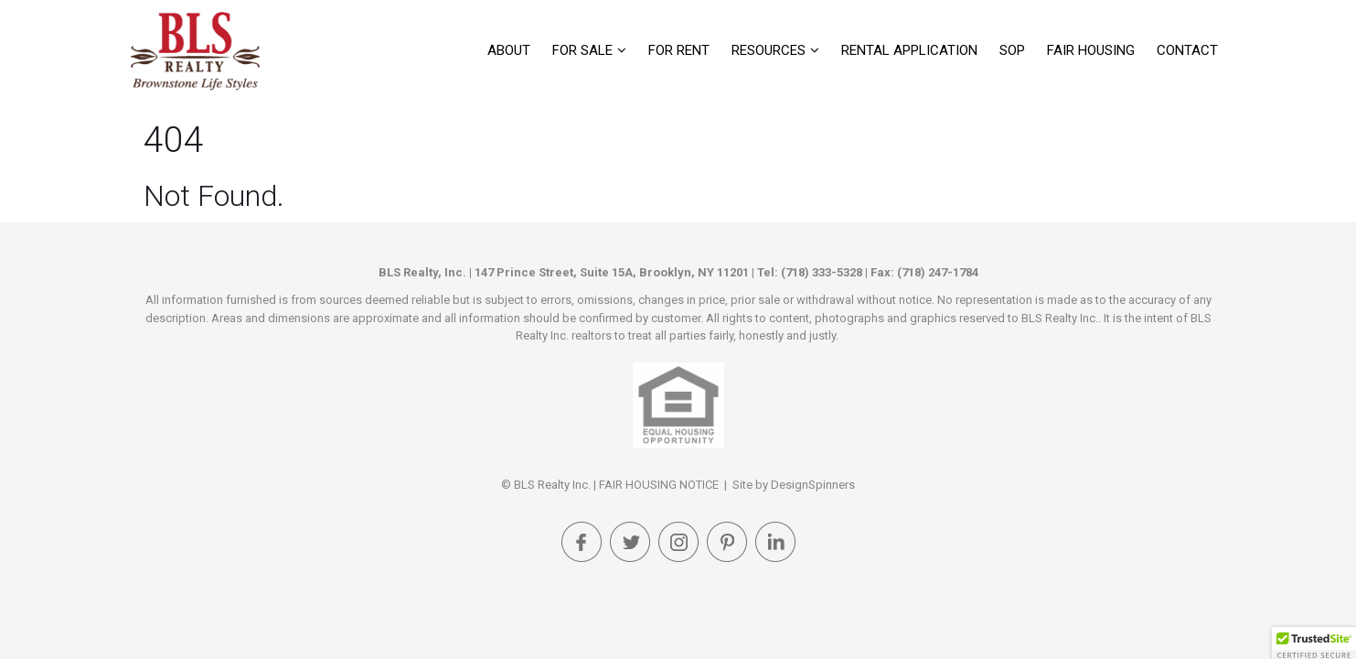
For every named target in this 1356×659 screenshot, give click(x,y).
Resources (768, 50)
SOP (1012, 50)
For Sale (582, 50)
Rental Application (909, 50)
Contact (1187, 50)
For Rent (679, 50)
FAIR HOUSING (1091, 50)
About (508, 50)
